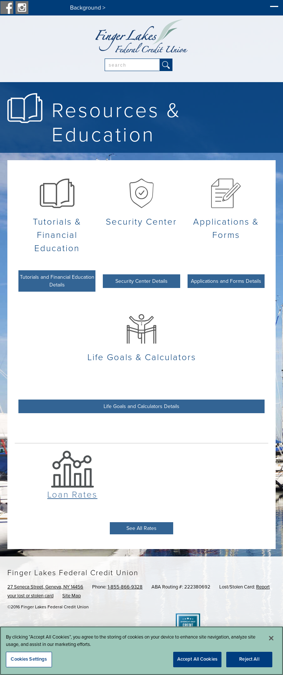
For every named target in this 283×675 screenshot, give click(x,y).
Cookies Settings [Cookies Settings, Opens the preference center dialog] (29, 659)
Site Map (71, 596)
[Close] (271, 638)
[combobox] (132, 65)
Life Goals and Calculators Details (141, 406)
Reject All (249, 659)
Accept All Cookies (197, 659)
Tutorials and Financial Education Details (57, 281)
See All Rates (141, 528)
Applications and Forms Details (226, 281)
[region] (141, 650)
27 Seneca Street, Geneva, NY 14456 (45, 587)
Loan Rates (72, 494)
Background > (87, 7)
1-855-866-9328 (125, 587)
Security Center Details (141, 281)
